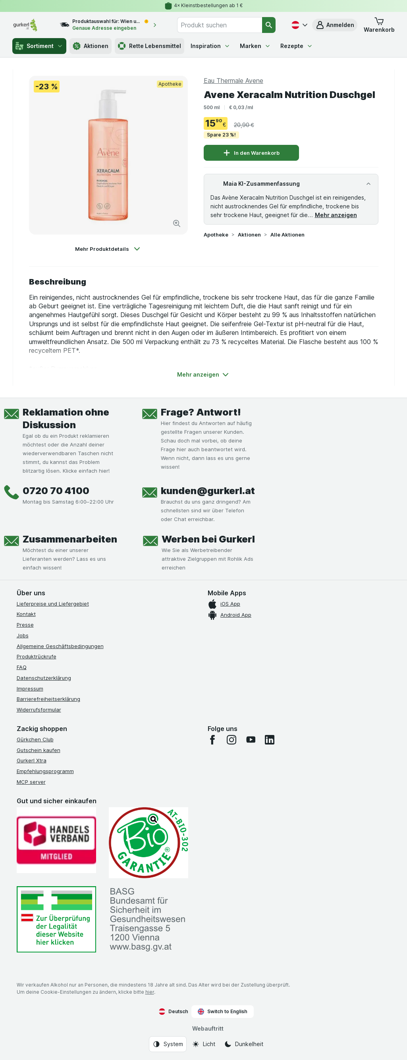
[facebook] (212, 740)
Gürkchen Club (35, 739)
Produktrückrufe (36, 656)
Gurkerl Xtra (31, 760)
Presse (25, 624)
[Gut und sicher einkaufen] (148, 843)
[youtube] (250, 740)
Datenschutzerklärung (44, 678)
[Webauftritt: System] (168, 1044)
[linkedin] (269, 740)
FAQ (22, 667)
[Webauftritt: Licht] (203, 1044)
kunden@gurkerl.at (208, 490)
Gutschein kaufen (38, 750)
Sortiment (39, 46)
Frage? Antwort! (201, 412)
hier (149, 992)
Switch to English (222, 1011)
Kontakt (26, 614)
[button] (379, 25)
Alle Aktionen (287, 234)
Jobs (23, 635)
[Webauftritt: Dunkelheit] (243, 1044)
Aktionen (249, 234)
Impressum (30, 688)
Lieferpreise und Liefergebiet (53, 603)
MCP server (31, 782)
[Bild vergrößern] (176, 223)
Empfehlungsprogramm (45, 771)
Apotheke (216, 234)
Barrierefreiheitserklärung (48, 699)
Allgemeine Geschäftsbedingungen (60, 646)
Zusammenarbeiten (70, 539)
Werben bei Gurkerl (208, 539)
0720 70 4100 (56, 490)
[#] (56, 919)
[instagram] (231, 740)
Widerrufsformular (39, 709)
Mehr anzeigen (336, 215)
